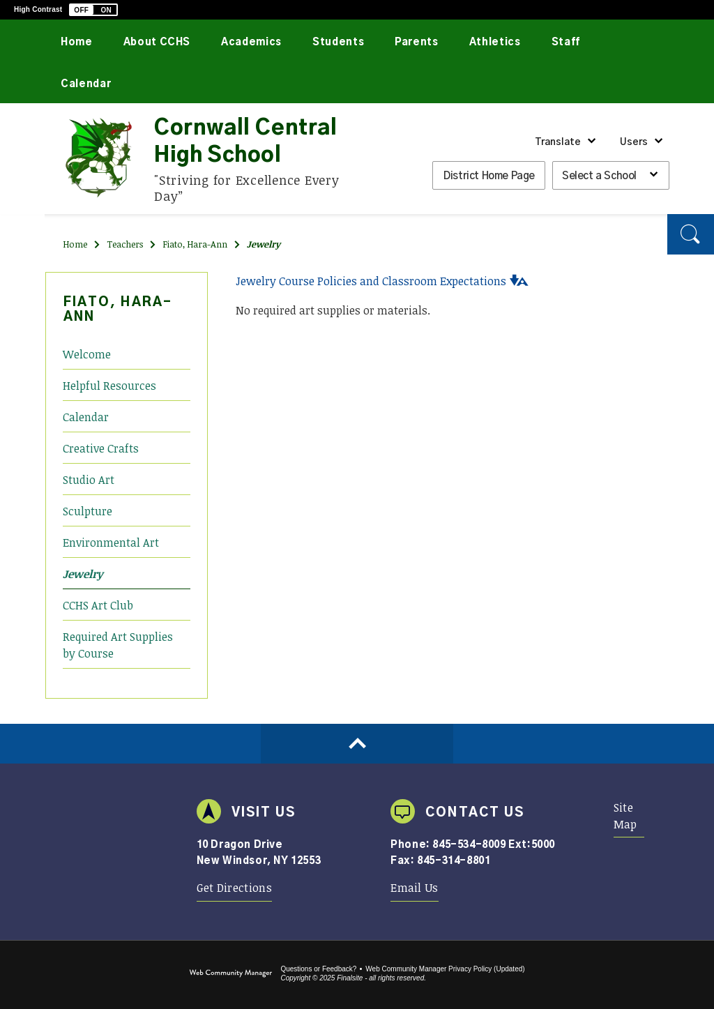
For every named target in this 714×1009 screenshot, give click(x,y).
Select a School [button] (599, 176)
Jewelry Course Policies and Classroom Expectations (371, 281)
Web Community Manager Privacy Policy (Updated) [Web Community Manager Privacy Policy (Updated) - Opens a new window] (444, 969)
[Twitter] (22, 212)
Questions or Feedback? (318, 969)
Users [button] (634, 142)
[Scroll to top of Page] (357, 744)
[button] (93, 9)
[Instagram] (22, 262)
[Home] (76, 40)
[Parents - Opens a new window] (416, 40)
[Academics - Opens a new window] (251, 40)
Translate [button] (558, 142)
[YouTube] (22, 236)
